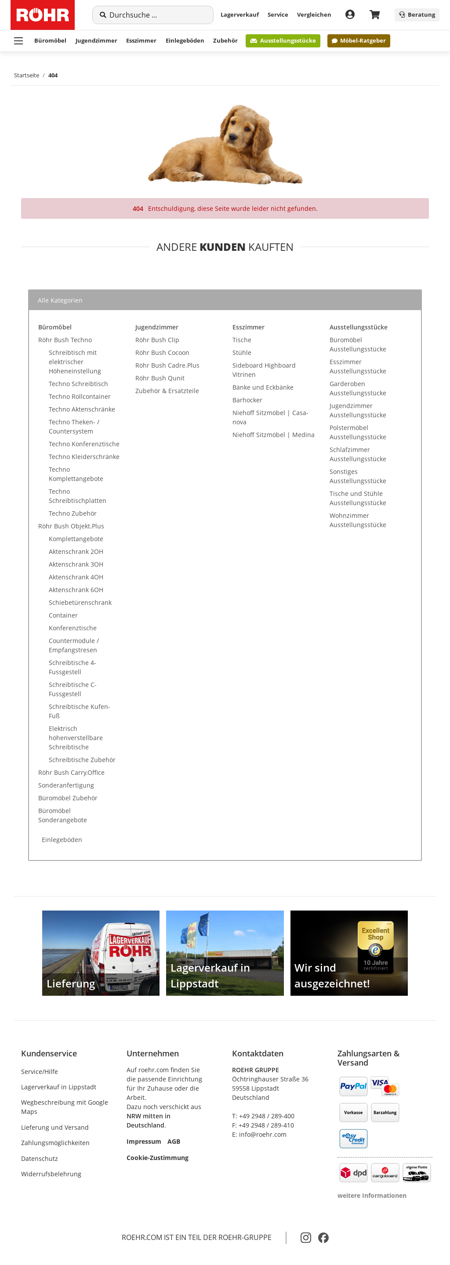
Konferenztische (73, 628)
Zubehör (225, 40)
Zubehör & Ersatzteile (167, 391)
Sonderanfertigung (66, 785)
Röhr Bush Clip (157, 340)
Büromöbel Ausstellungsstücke (358, 344)
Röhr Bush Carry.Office (71, 772)
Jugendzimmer (96, 40)
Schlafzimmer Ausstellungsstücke (358, 454)
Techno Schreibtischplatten (77, 496)
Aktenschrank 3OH (76, 564)
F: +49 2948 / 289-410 (263, 1125)
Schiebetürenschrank (80, 602)
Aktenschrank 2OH (76, 551)
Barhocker (247, 400)
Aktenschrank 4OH (76, 577)
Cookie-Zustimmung (158, 1157)
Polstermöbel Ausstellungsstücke (358, 432)
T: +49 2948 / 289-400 (263, 1116)
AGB (173, 1141)
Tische (241, 340)
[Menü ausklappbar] (18, 41)
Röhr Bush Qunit (160, 378)
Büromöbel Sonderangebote (62, 815)
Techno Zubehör (73, 513)
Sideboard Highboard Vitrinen (264, 370)
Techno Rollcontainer (80, 396)
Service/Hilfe (39, 1071)
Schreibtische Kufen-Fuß (79, 711)
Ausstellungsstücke (283, 40)
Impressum (144, 1141)
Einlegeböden (185, 40)
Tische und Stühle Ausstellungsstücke (358, 498)
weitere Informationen (372, 1195)
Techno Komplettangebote (76, 474)
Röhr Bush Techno (65, 340)
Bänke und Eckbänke (263, 387)
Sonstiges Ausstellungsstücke (358, 476)
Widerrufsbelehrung (51, 1174)
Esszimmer (141, 40)
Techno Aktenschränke (82, 409)
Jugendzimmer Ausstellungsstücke (358, 410)
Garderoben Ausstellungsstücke (358, 388)
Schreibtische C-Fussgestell (73, 689)
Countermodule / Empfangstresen (74, 645)
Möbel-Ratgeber (359, 40)
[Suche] (157, 15)
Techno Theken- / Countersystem (74, 426)
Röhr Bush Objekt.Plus (71, 526)
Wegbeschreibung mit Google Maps (64, 1107)
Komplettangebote (76, 539)
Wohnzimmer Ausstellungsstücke (358, 520)
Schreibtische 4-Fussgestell (72, 667)
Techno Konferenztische (84, 444)
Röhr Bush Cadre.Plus (167, 365)
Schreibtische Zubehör (82, 759)
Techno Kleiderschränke (84, 456)
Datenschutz (39, 1158)
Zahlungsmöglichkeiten (55, 1142)
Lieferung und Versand (55, 1127)
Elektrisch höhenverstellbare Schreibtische (76, 737)
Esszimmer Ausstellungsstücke (358, 366)
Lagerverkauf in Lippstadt (58, 1087)
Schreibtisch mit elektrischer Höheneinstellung (75, 361)
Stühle (241, 352)
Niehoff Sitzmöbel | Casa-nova (270, 417)
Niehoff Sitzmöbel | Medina (273, 434)
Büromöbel (50, 40)
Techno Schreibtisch (78, 384)
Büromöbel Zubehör (68, 798)
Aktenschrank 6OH (76, 590)
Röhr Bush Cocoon (162, 352)
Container (63, 615)
